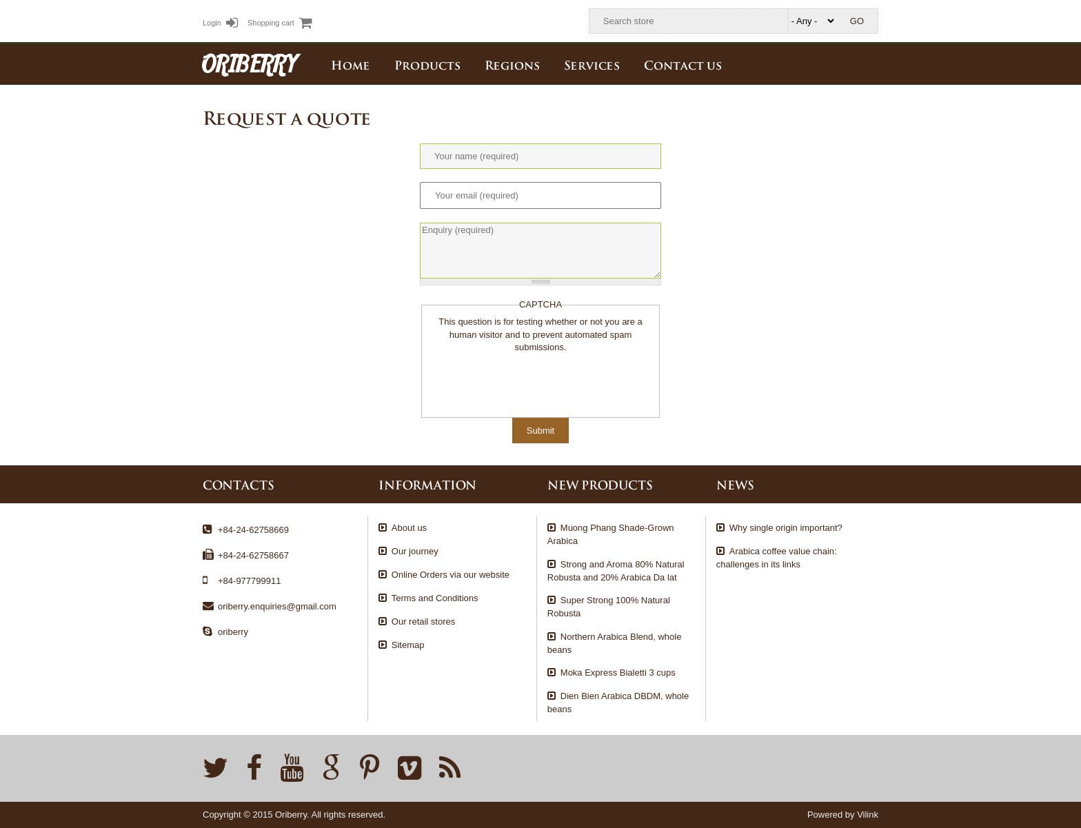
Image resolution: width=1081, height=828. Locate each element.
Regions (512, 64)
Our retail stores (423, 621)
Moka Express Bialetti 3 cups (618, 672)
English (868, 63)
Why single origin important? (785, 528)
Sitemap (408, 645)
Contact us (683, 64)
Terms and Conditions (435, 598)
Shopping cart (279, 23)
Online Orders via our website (450, 574)
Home (350, 64)
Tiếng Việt (837, 63)
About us (409, 528)
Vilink (867, 814)
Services (592, 64)
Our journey (415, 551)
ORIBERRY (249, 63)
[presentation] (532, 381)
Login (220, 23)
